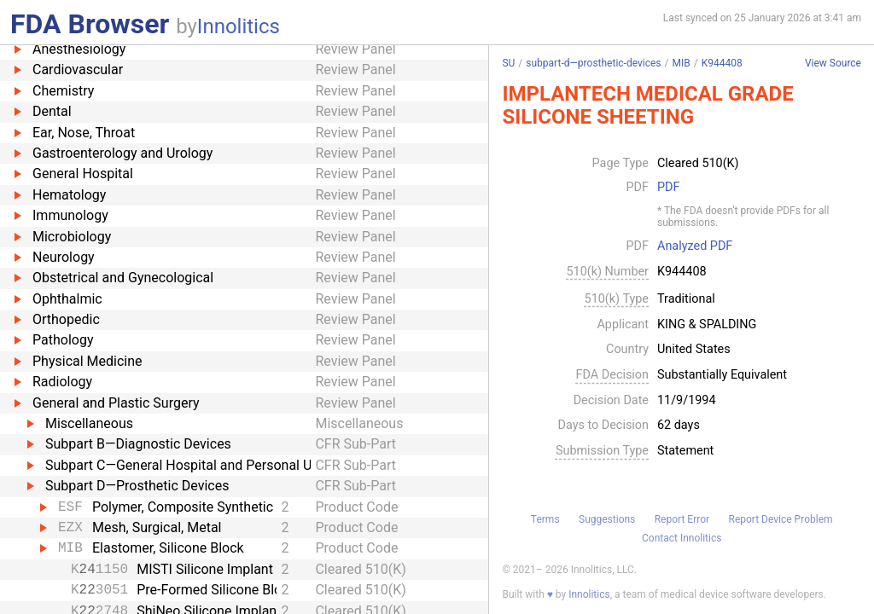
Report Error (682, 519)
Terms (545, 519)
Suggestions (607, 519)
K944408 (722, 63)
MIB (681, 63)
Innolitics (238, 26)
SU (508, 63)
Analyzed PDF (694, 246)
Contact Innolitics (681, 538)
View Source (833, 63)
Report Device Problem (781, 519)
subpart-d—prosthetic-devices (593, 63)
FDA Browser (89, 24)
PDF (668, 187)
